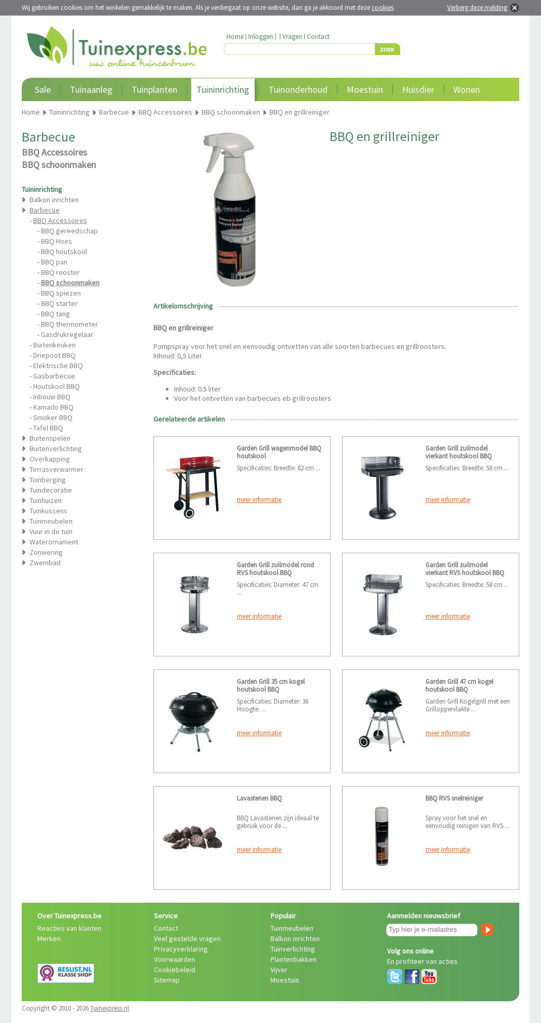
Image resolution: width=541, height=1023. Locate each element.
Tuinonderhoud (298, 89)
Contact (318, 36)
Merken (49, 938)
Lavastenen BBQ (259, 798)
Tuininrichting (222, 89)
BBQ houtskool (64, 251)
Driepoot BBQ (54, 355)
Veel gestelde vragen (187, 938)
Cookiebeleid (174, 969)
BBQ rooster (60, 272)
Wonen (466, 89)
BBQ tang (55, 313)
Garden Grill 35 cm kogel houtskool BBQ (271, 685)
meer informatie (259, 499)
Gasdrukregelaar (67, 334)
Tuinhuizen (46, 500)
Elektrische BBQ (58, 365)
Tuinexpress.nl (109, 1008)
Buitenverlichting (56, 448)
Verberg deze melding (477, 7)
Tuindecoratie (51, 490)
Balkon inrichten (54, 199)
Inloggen (260, 36)
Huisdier (418, 89)
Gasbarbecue (54, 376)
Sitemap (167, 980)
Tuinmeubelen (51, 521)
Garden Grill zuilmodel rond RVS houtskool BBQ (275, 568)
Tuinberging (48, 479)
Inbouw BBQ (51, 396)
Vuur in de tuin (51, 531)
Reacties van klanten (69, 928)
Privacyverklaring (181, 949)
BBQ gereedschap (69, 230)
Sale (43, 89)
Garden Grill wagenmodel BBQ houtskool (279, 452)
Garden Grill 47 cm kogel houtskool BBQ (459, 685)
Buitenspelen (50, 438)
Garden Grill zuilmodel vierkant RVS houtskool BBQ (464, 568)
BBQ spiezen (61, 293)
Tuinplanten (154, 89)
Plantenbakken (293, 959)
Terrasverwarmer (56, 469)
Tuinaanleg (91, 89)
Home (235, 36)
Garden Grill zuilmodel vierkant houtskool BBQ (458, 452)
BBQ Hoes (56, 241)
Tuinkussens (48, 510)
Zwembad (45, 562)
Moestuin (365, 89)
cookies (382, 7)
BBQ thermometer (69, 324)
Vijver (279, 969)
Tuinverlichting (292, 949)
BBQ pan (54, 262)
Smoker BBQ (53, 417)
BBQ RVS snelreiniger (454, 798)
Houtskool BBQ (56, 386)
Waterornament (54, 541)
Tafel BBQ (48, 427)
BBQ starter (59, 303)
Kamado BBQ (53, 407)
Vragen (292, 36)
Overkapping (50, 459)
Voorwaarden (174, 959)
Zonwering (46, 552)
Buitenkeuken (54, 344)
